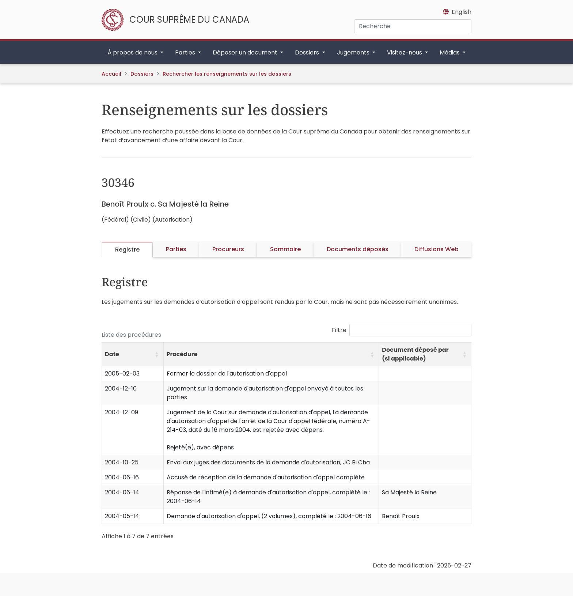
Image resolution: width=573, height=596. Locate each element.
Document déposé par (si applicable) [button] (415, 354)
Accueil (111, 74)
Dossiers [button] (307, 52)
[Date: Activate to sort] (133, 354)
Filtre (339, 330)
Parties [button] (186, 52)
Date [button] (112, 354)
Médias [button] (450, 52)
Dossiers (141, 74)
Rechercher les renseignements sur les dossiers (227, 74)
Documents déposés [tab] (357, 249)
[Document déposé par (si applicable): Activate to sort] (425, 354)
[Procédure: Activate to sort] (271, 354)
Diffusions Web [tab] (436, 249)
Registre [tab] (127, 249)
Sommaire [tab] (285, 249)
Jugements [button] (354, 52)
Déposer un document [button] (246, 52)
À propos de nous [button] (133, 52)
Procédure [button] (182, 354)
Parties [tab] (176, 249)
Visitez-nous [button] (405, 52)
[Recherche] (412, 26)
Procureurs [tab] (228, 249)
